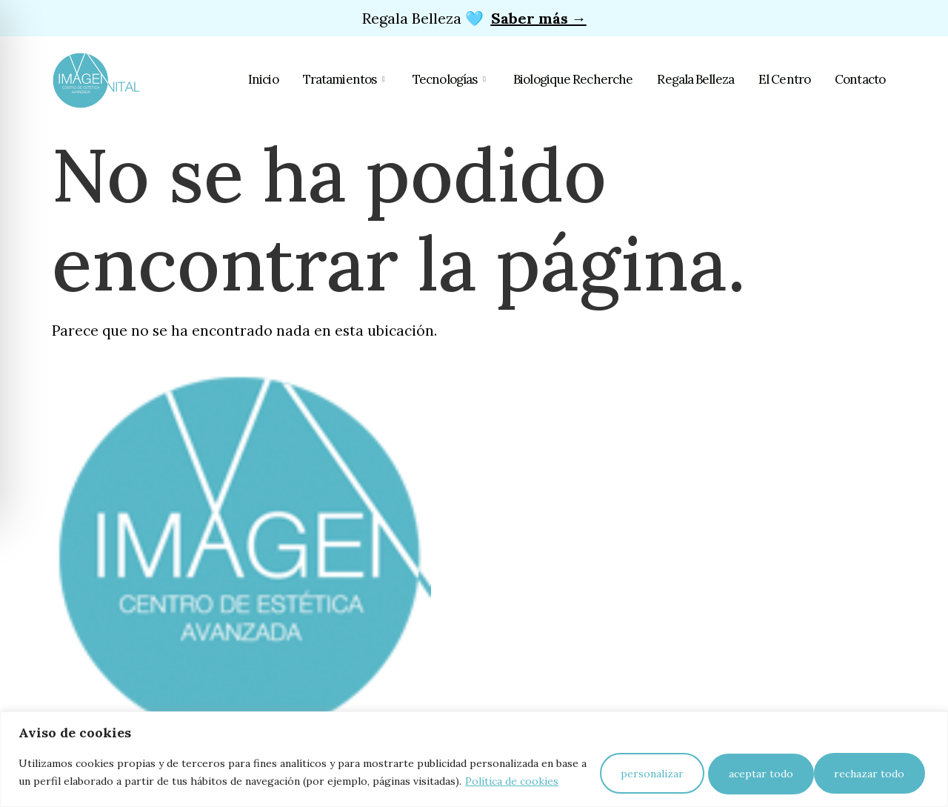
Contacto (860, 80)
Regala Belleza (700, 80)
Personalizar (638, 767)
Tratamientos (357, 80)
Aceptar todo (874, 767)
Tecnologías (460, 80)
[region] (474, 754)
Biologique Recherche (580, 80)
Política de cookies (117, 785)
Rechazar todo (756, 767)
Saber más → (539, 18)
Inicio (277, 80)
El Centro (786, 80)
